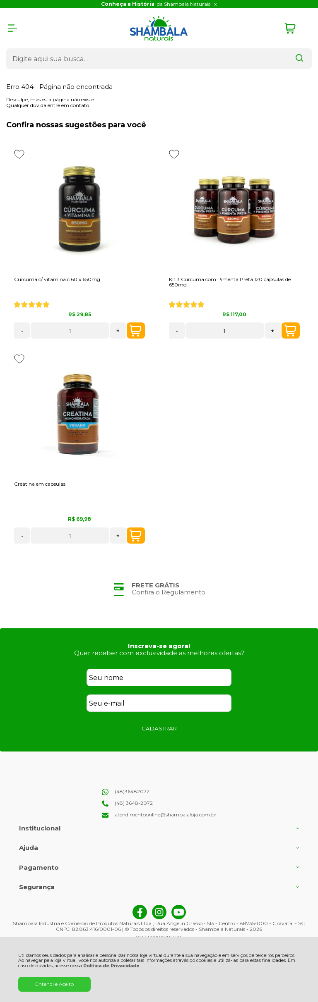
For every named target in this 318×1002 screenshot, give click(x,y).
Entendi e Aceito (54, 984)
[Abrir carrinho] (296, 28)
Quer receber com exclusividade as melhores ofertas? (159, 653)
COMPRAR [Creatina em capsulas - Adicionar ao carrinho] (135, 536)
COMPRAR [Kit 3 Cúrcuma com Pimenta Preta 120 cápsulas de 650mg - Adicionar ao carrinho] (290, 330)
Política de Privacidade (111, 966)
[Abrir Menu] (12, 28)
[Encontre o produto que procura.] (299, 58)
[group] (158, 589)
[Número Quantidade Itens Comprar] (70, 330)
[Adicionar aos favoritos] (19, 154)
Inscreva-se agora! (159, 646)
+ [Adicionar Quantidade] (118, 330)
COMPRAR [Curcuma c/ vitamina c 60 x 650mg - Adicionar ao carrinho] (135, 330)
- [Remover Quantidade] (22, 330)
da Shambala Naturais (155, 4)
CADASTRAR (159, 728)
